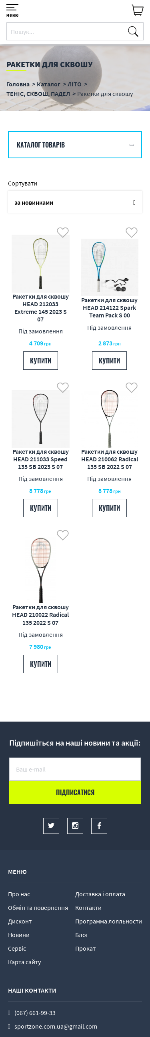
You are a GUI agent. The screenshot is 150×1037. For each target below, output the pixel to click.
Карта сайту (24, 962)
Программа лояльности (108, 921)
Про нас (19, 894)
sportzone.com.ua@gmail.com (55, 1026)
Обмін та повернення (38, 907)
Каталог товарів (41, 145)
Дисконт (20, 921)
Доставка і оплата (100, 894)
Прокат (85, 948)
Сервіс (17, 948)
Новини (19, 935)
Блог (82, 935)
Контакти (88, 907)
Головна (18, 84)
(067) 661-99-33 (35, 1013)
